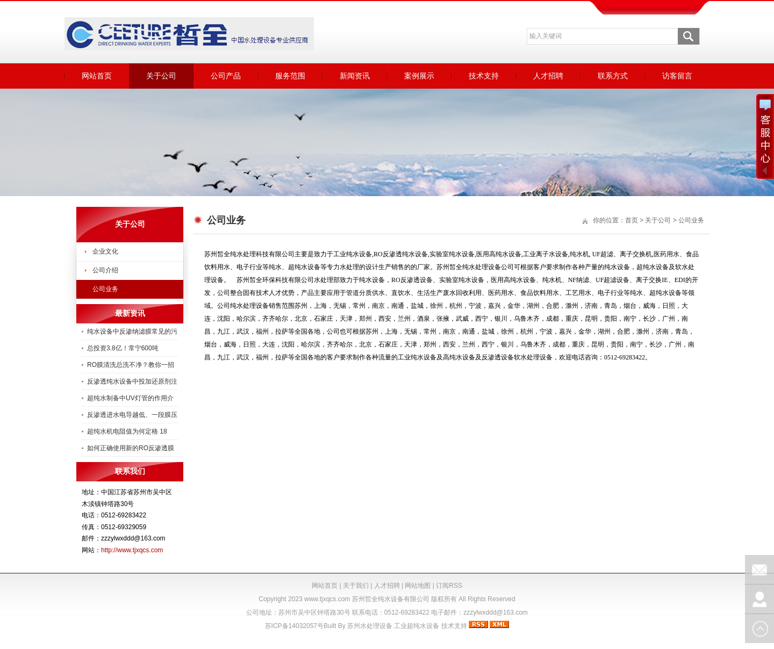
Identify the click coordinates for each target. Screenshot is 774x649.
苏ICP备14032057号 (294, 626)
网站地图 (418, 585)
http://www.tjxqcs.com (132, 550)
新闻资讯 (355, 75)
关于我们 (356, 585)
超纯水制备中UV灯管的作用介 (130, 398)
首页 (631, 220)
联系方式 (613, 75)
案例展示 (419, 75)
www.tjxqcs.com (327, 599)
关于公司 (161, 75)
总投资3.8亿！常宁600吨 (123, 348)
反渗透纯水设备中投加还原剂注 (132, 381)
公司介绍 (105, 270)
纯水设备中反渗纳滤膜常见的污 (132, 331)
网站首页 (97, 75)
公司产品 (226, 75)
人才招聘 (548, 75)
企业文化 (105, 251)
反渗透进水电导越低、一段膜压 (132, 415)
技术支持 (484, 75)
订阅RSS (449, 585)
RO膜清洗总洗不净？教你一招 (130, 365)
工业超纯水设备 (416, 626)
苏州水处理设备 (369, 626)
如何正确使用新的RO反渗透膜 (130, 448)
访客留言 (677, 75)
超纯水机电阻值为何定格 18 (127, 431)
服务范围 (290, 75)
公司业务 (105, 289)
